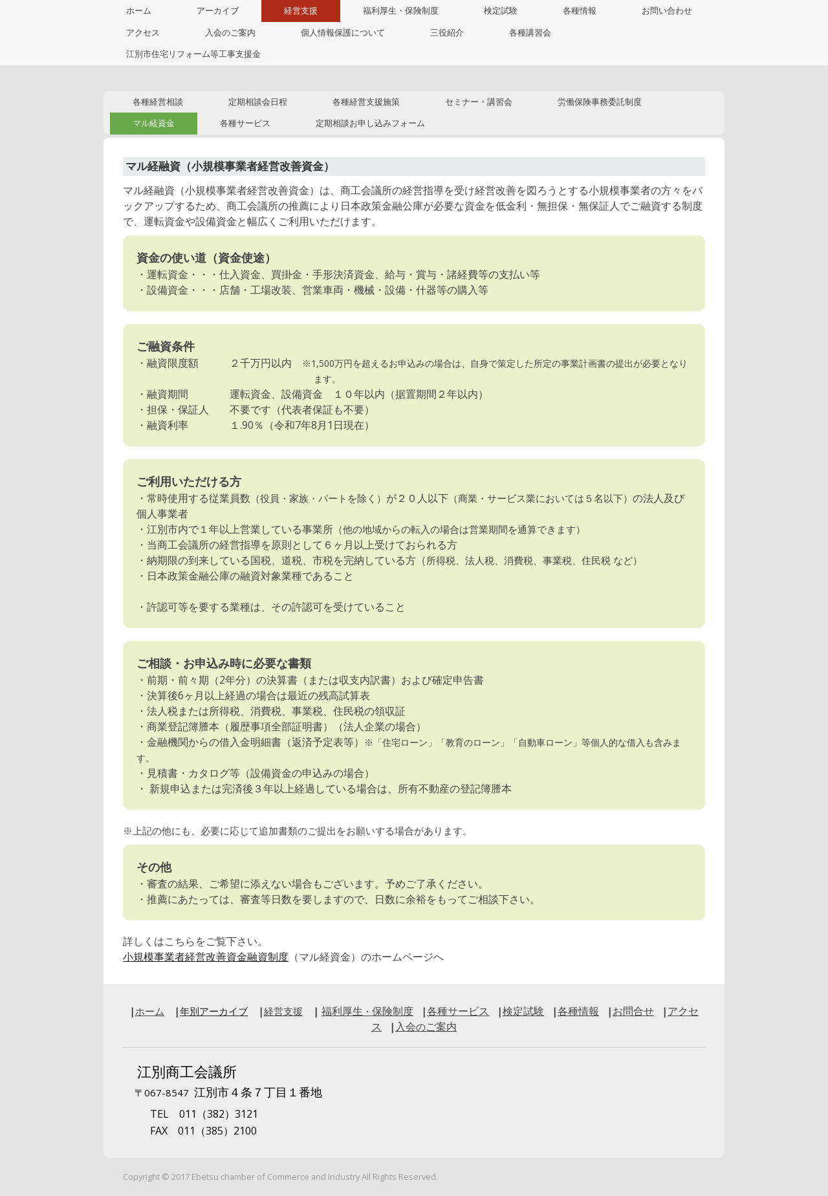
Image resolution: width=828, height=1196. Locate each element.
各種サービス (245, 123)
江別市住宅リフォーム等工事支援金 (193, 54)
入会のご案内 (230, 33)
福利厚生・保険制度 (401, 11)
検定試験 (501, 11)
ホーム (138, 11)
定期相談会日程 (257, 102)
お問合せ (633, 1011)
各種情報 (579, 11)
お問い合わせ (667, 11)
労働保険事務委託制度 (600, 102)
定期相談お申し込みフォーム (370, 123)
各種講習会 (530, 33)
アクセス (143, 33)
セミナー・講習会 (478, 102)
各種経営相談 (158, 102)
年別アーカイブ (214, 1011)
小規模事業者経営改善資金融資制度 (206, 957)
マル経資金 (154, 123)
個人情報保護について (343, 33)
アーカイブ (218, 11)
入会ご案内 (426, 1026)
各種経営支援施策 (366, 102)
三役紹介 (447, 33)
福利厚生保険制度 (367, 1011)
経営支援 (301, 11)
